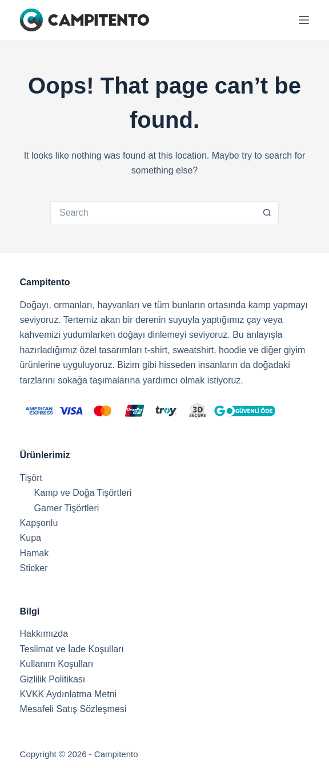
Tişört (31, 478)
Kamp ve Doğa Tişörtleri (83, 493)
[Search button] (267, 212)
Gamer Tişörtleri (66, 508)
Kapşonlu (39, 523)
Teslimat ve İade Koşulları (72, 649)
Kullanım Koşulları (57, 664)
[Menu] (304, 20)
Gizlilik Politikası (53, 679)
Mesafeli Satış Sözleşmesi (73, 709)
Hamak (34, 553)
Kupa (30, 538)
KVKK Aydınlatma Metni (68, 694)
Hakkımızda (44, 633)
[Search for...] (153, 212)
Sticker (34, 568)
